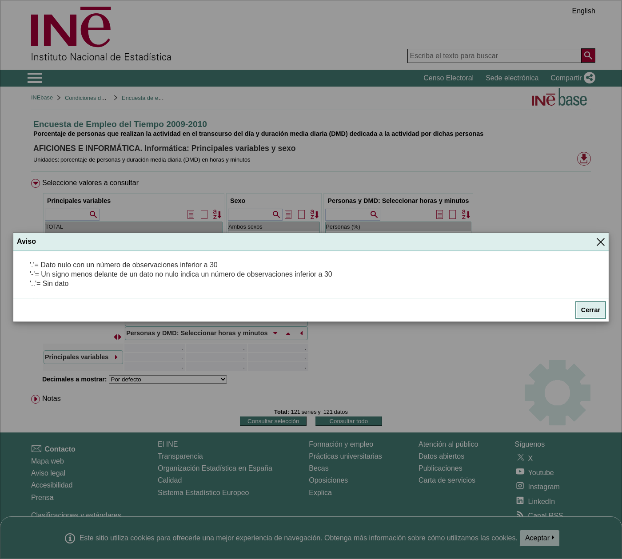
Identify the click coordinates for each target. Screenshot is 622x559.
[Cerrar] (601, 242)
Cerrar (590, 310)
